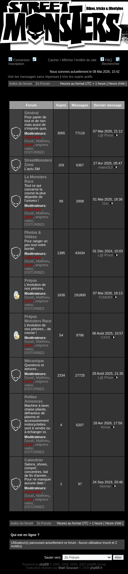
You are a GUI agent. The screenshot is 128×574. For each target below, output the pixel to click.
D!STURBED (34, 152)
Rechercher (111, 62)
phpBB (44, 564)
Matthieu (42, 141)
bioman (105, 486)
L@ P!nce (105, 135)
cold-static (33, 137)
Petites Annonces (33, 399)
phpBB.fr (96, 568)
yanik (28, 145)
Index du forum (20, 83)
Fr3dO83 (105, 297)
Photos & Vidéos (32, 234)
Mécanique (34, 361)
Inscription (22, 62)
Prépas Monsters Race (37, 318)
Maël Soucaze (68, 568)
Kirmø (105, 427)
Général (31, 113)
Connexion (19, 60)
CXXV (105, 337)
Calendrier (33, 460)
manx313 (106, 167)
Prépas (30, 280)
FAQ (106, 60)
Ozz (106, 203)
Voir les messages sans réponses (33, 76)
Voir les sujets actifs (77, 76)
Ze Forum (42, 83)
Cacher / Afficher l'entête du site (72, 60)
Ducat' (29, 141)
